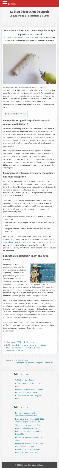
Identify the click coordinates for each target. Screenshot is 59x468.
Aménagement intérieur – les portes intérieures (35, 362)
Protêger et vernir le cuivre (26, 392)
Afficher (22, 114)
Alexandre (30, 342)
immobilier (19, 348)
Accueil (7, 37)
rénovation (29, 348)
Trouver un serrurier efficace (15, 360)
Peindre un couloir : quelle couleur (29, 389)
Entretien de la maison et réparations (28, 37)
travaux (37, 348)
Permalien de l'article (14, 350)
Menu (12, 4)
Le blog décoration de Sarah (29, 11)
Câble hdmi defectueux (24, 380)
